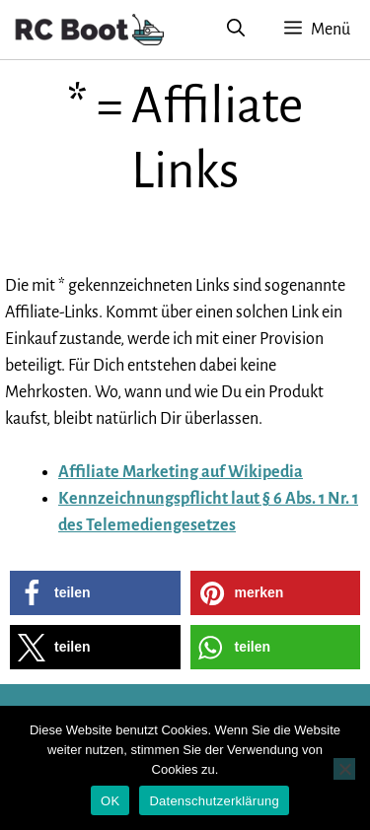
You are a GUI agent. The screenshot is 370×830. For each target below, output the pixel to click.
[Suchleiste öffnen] (235, 29)
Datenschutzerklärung (213, 801)
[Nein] (344, 769)
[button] (95, 593)
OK (110, 801)
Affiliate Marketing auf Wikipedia (180, 472)
